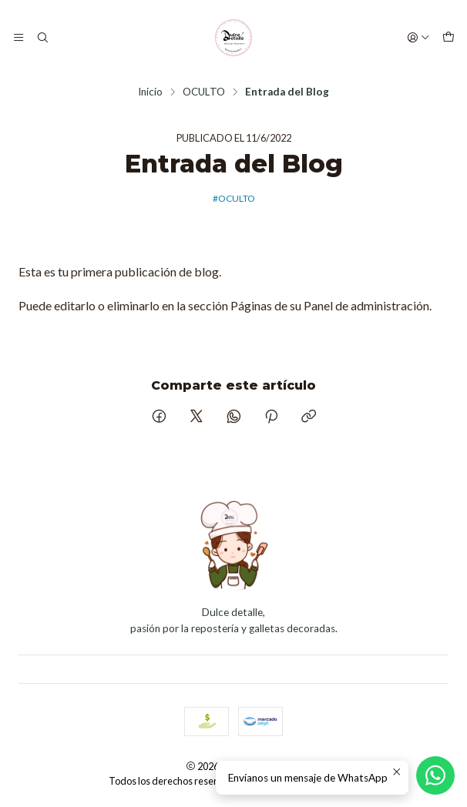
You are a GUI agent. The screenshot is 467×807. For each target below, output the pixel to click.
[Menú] (18, 38)
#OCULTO (234, 198)
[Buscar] (41, 38)
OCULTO (204, 92)
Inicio (150, 92)
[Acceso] (418, 38)
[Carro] (448, 38)
